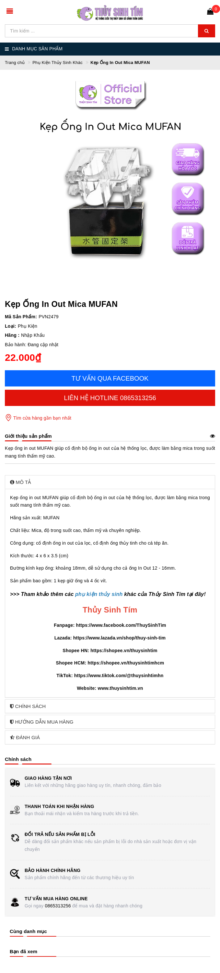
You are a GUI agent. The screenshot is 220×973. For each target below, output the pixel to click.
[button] (110, 482)
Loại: (10, 326)
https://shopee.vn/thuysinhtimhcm (125, 662)
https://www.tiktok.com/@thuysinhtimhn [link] (119, 675)
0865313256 (58, 905)
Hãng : (12, 335)
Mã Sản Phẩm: (21, 316)
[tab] (110, 482)
